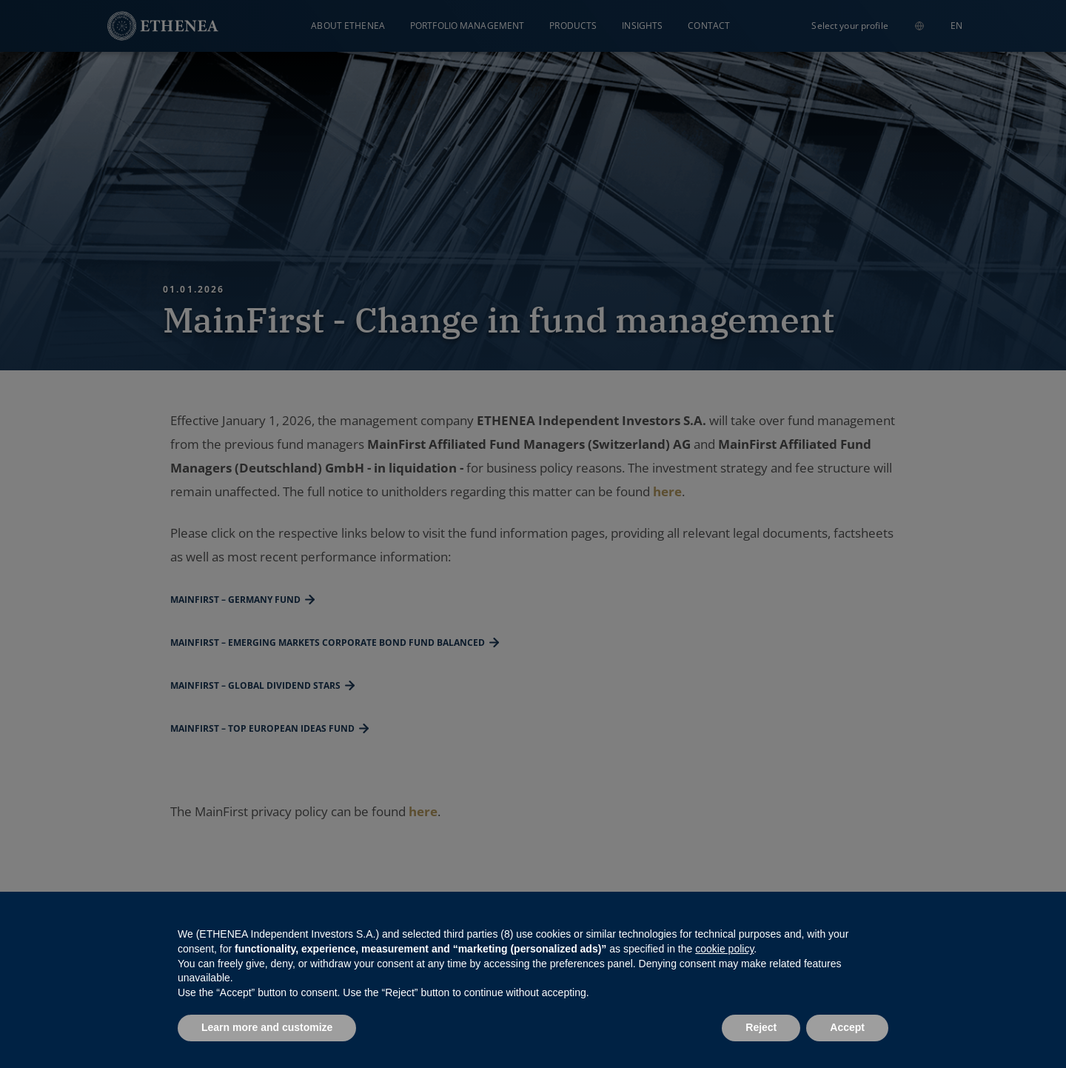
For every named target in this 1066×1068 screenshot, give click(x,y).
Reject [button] (761, 1027)
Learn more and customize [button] (266, 1027)
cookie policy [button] (724, 949)
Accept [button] (847, 1027)
